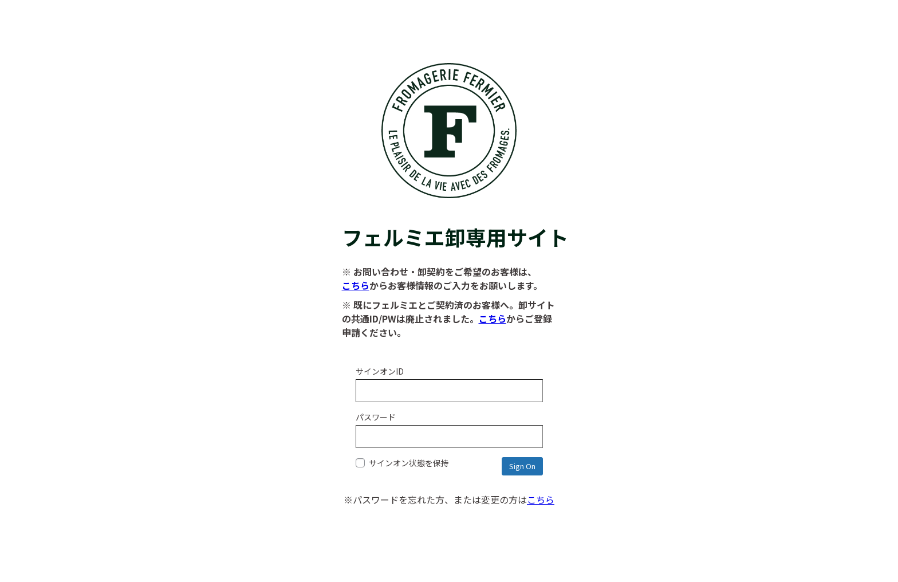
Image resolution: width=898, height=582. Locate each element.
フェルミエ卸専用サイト (449, 222)
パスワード (376, 417)
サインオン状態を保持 (402, 463)
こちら (355, 285)
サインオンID (380, 371)
